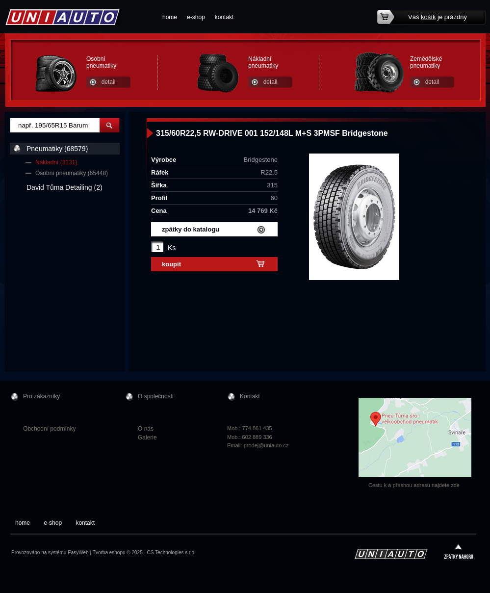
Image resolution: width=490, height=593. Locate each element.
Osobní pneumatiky (101, 62)
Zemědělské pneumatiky (426, 62)
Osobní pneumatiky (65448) (71, 173)
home (169, 17)
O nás (146, 428)
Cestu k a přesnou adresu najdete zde (414, 485)
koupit (171, 264)
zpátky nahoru (458, 552)
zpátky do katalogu (190, 229)
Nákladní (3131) (56, 162)
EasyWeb (78, 552)
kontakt (224, 17)
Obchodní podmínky (49, 428)
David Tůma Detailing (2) (64, 187)
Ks (172, 248)
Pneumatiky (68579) (57, 149)
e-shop (196, 17)
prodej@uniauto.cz (266, 445)
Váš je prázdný (437, 17)
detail (109, 81)
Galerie (147, 437)
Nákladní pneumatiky (263, 62)
